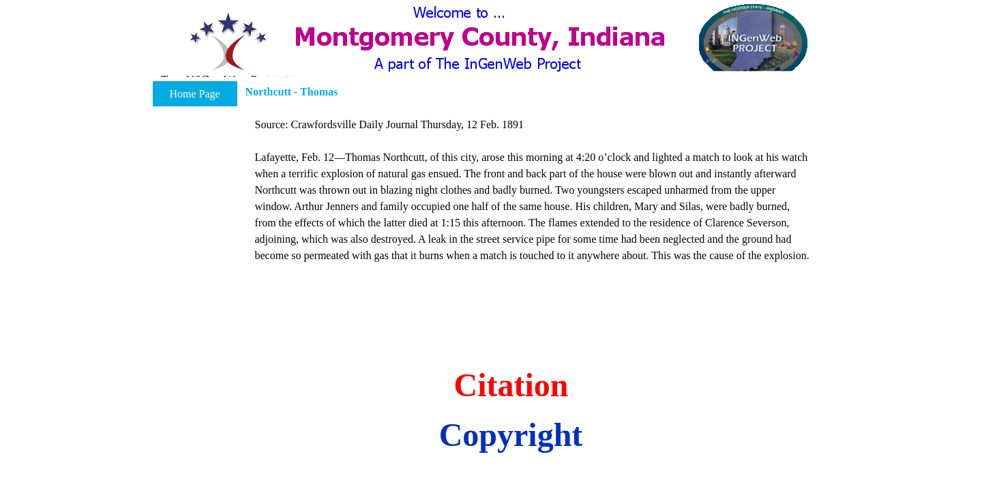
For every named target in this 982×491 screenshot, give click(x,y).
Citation (511, 385)
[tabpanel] (534, 198)
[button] (228, 49)
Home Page (194, 94)
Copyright (511, 435)
